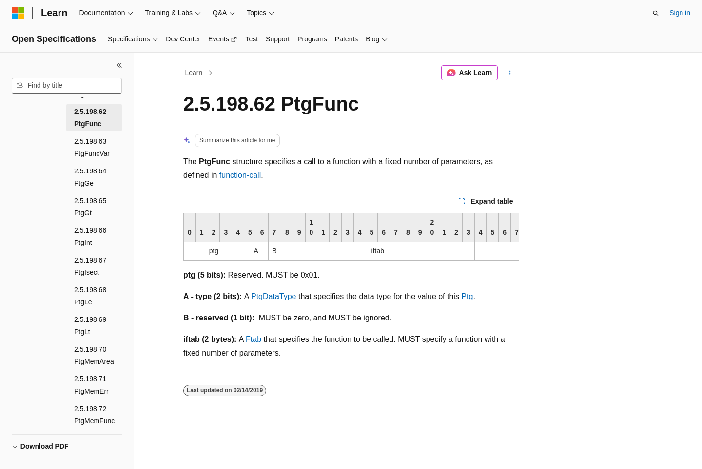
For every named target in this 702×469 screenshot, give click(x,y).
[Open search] (655, 13)
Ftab (253, 339)
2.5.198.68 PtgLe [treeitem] (90, 296)
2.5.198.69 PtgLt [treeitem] (90, 326)
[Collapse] (119, 65)
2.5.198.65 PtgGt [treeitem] (90, 207)
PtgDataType (273, 296)
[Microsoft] (18, 13)
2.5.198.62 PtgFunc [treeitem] (90, 118)
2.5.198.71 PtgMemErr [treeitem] (91, 385)
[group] (351, 237)
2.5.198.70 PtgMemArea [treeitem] (94, 355)
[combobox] (67, 86)
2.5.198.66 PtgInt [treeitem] (90, 236)
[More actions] (510, 73)
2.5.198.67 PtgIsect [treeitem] (90, 266)
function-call (240, 175)
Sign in (679, 13)
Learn (194, 72)
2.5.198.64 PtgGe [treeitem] (90, 177)
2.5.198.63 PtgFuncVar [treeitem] (92, 147)
